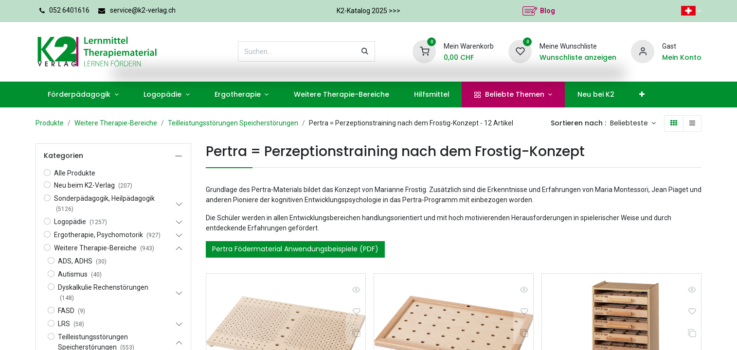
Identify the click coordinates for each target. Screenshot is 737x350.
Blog (547, 11)
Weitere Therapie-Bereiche (115, 123)
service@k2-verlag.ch (143, 10)
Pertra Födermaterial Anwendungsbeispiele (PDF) (295, 249)
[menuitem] (83, 94)
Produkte (50, 123)
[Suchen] (365, 51)
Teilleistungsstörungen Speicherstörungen (233, 123)
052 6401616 (69, 10)
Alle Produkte (74, 173)
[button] (633, 123)
